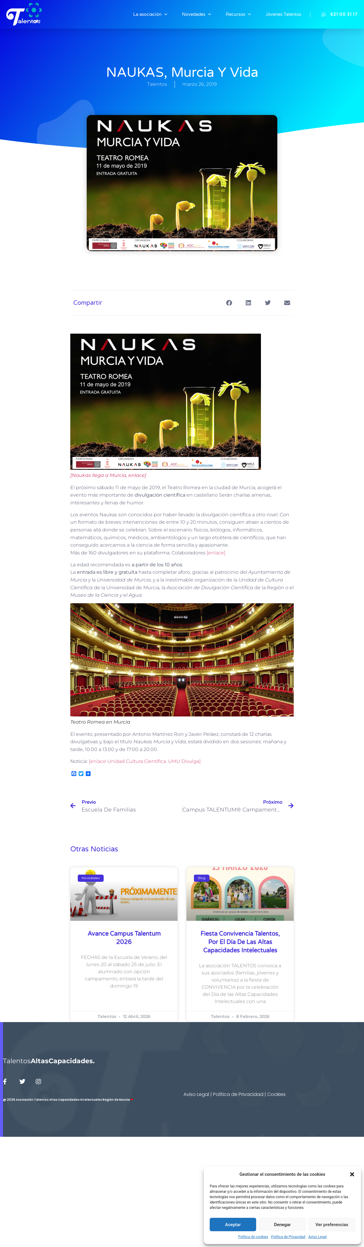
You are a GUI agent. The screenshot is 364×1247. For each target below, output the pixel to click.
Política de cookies (253, 1237)
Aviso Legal (317, 1237)
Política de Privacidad (288, 1237)
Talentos (49, 1061)
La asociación (150, 14)
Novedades (196, 14)
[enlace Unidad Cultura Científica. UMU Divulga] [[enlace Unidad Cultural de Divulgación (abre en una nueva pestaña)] (145, 761)
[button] (352, 1174)
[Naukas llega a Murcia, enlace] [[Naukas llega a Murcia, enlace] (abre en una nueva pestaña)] (108, 475)
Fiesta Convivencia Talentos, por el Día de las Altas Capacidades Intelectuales (240, 942)
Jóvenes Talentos (283, 14)
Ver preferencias (331, 1224)
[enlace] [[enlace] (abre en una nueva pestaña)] (216, 553)
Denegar (282, 1224)
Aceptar (233, 1224)
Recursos (238, 14)
